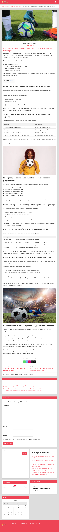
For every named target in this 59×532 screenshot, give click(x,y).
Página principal (5, 6)
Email (5, 431)
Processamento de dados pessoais (18, 526)
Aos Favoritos (30, 45)
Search (5, 450)
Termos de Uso (24, 523)
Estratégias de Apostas (15, 6)
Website (5, 435)
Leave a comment (29, 374)
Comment (6, 405)
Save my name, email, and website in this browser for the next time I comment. (22, 439)
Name (5, 426)
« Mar (4, 516)
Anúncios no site (14, 523)
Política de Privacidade (35, 523)
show (11, 80)
